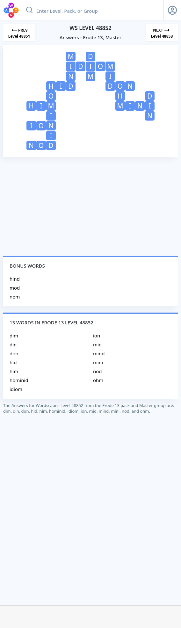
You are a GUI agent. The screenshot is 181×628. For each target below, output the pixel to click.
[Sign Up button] (172, 10)
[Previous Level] (19, 32)
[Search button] (29, 10)
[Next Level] (162, 32)
